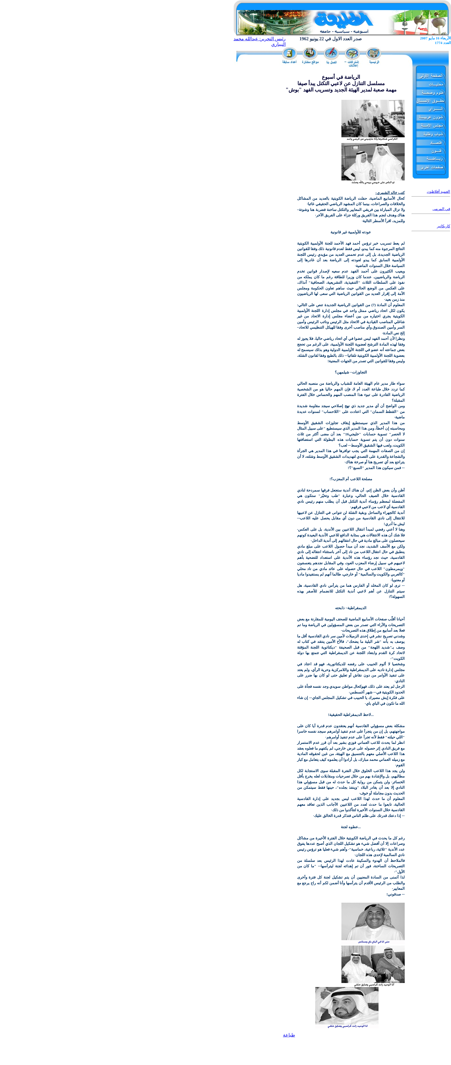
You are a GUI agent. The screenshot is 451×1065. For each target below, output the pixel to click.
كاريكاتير (443, 226)
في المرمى (441, 209)
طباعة (289, 1034)
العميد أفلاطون (438, 191)
